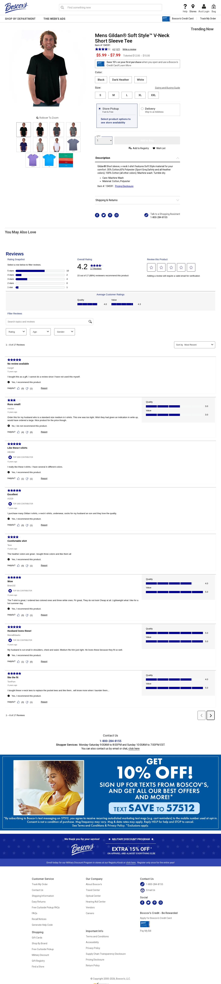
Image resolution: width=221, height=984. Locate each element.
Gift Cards (37, 937)
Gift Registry (38, 960)
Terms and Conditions (97, 936)
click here (134, 748)
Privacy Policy (93, 948)
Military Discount (40, 955)
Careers (90, 913)
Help (185, 8)
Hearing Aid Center (96, 901)
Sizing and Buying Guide (167, 87)
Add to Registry (141, 148)
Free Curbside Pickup (43, 949)
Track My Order (208, 18)
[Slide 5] (40, 145)
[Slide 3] (73, 129)
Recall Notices (39, 919)
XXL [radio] (153, 95)
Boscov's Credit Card (177, 19)
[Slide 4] (23, 145)
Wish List (160, 148)
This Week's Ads (54, 18)
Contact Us (37, 890)
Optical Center (93, 896)
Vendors (90, 907)
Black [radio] (101, 79)
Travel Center (93, 890)
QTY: (98, 136)
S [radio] (100, 95)
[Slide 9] (49, 160)
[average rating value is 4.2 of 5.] (105, 49)
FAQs (34, 913)
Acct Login (203, 8)
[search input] (110, 7)
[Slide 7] (73, 145)
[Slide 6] (57, 145)
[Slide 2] (57, 129)
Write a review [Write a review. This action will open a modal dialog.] (129, 49)
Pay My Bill (145, 931)
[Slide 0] (23, 129)
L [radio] (127, 95)
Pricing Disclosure (95, 959)
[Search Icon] (62, 7)
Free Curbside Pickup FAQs (46, 907)
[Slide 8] (33, 160)
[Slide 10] (66, 160)
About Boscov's (94, 884)
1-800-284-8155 (158, 217)
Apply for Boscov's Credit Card (156, 918)
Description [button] (102, 158)
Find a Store (38, 966)
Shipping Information (43, 896)
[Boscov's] (16, 7)
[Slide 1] (40, 129)
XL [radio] (140, 95)
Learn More (125, 65)
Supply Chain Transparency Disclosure (106, 954)
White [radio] (140, 79)
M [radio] (113, 95)
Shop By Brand (39, 943)
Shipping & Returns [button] (106, 200)
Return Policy (93, 965)
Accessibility (92, 942)
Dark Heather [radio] (120, 79)
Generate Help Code (42, 925)
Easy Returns (39, 901)
